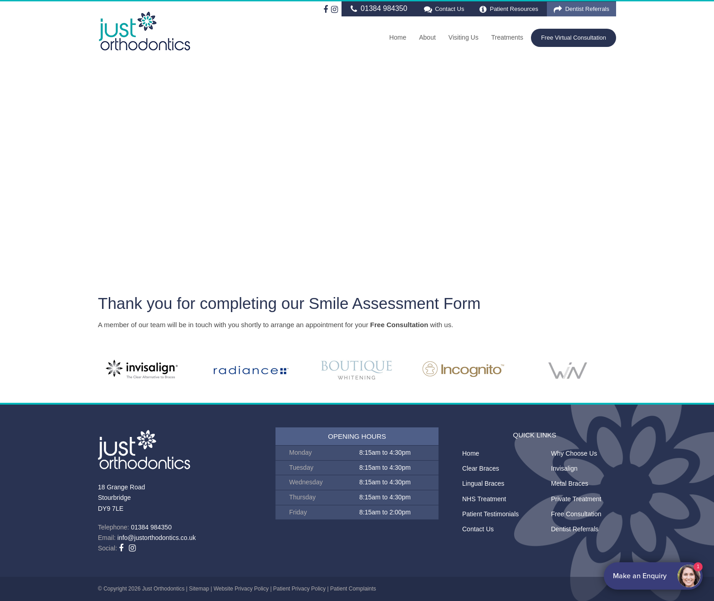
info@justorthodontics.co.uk (156, 537)
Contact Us (443, 9)
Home (397, 37)
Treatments (507, 37)
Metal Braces (569, 483)
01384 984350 (377, 9)
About (427, 37)
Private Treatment (576, 499)
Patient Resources (508, 9)
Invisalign (564, 468)
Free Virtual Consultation (573, 37)
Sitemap (199, 589)
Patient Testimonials (490, 514)
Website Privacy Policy (241, 589)
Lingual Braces (483, 483)
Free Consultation (576, 514)
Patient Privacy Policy (299, 589)
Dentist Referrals (581, 9)
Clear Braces (480, 468)
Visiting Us (464, 37)
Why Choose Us (574, 453)
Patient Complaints (353, 589)
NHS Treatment (484, 499)
